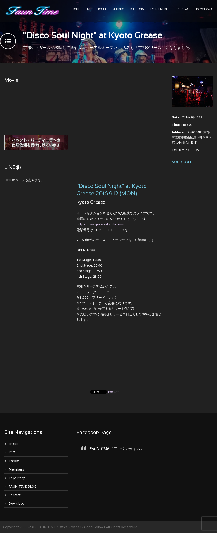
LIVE (88, 9)
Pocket (113, 391)
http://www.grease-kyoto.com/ (100, 224)
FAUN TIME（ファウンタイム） (117, 448)
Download (204, 9)
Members (118, 9)
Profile (102, 9)
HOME (76, 9)
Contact (184, 9)
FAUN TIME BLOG (161, 9)
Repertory (137, 9)
